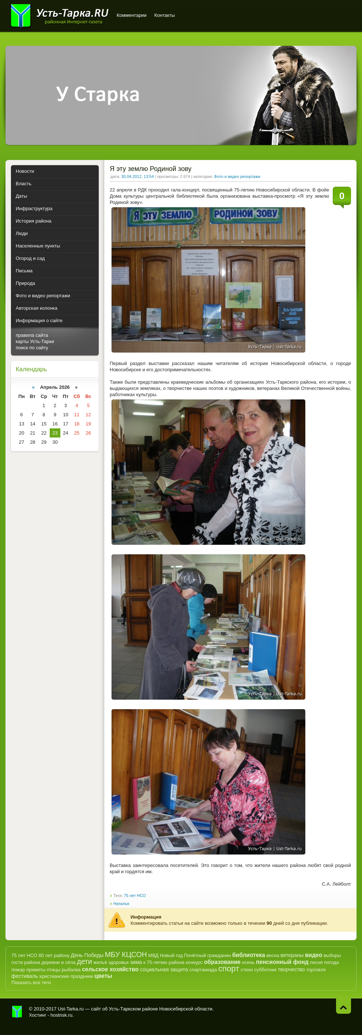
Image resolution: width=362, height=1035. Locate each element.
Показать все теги (31, 982)
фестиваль (24, 976)
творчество (291, 969)
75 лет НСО (135, 895)
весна (272, 955)
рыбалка (71, 969)
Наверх (343, 1006)
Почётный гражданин (207, 955)
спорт (228, 968)
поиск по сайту (32, 347)
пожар (18, 969)
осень (248, 962)
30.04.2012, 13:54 (137, 176)
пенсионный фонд (282, 962)
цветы (103, 976)
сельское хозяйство (110, 969)
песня (316, 962)
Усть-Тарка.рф (17, 1012)
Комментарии (132, 15)
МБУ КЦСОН (126, 954)
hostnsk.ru (61, 1015)
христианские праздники (66, 976)
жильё (100, 962)
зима (136, 962)
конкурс (194, 962)
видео (313, 955)
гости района (25, 962)
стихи (247, 969)
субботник (265, 969)
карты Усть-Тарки (35, 341)
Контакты (164, 15)
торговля (315, 969)
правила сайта (32, 335)
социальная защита (164, 969)
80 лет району (53, 955)
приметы (36, 969)
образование (222, 962)
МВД (153, 955)
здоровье (118, 962)
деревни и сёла (58, 962)
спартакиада (203, 969)
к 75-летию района (163, 962)
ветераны (291, 955)
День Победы (87, 955)
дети (84, 961)
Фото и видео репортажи (237, 176)
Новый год (171, 955)
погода (331, 962)
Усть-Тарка (59, 14)
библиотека (248, 955)
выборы (332, 955)
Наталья (121, 903)
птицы (53, 969)
